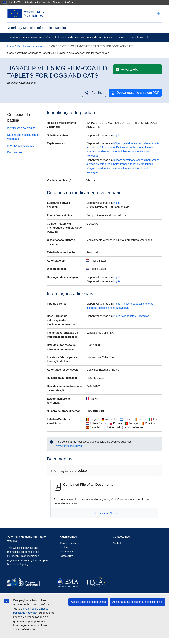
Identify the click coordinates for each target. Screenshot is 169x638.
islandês (144, 151)
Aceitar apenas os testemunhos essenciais (137, 601)
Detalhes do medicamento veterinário (22, 136)
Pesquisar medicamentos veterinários (31, 37)
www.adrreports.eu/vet (69, 445)
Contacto (117, 543)
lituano (149, 147)
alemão (90, 147)
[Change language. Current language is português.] (158, 13)
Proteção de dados (70, 543)
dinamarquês (152, 143)
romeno (115, 151)
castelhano (129, 143)
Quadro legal (66, 551)
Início (10, 46)
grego (108, 147)
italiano (134, 147)
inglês (116, 135)
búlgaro (117, 143)
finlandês (125, 151)
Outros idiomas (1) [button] (104, 513)
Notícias (119, 37)
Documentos (14, 152)
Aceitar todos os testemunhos (88, 601)
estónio (100, 147)
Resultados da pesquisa (31, 46)
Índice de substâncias (99, 37)
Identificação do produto (21, 128)
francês (124, 147)
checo (139, 143)
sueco (135, 151)
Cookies (64, 547)
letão (142, 147)
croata (134, 303)
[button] (94, 93)
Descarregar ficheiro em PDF (135, 93)
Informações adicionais (20, 145)
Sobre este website (138, 37)
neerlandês (103, 151)
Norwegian (92, 155)
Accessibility (66, 556)
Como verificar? (63, 2)
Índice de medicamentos (69, 37)
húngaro (91, 151)
